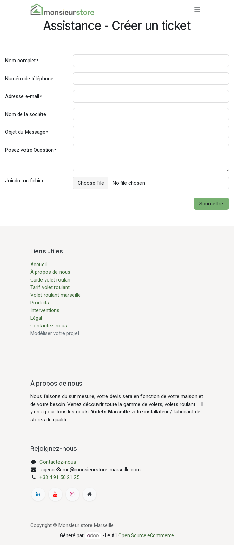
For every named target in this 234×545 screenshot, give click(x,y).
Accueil (38, 264)
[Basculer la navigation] (197, 9)
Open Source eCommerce (146, 535)
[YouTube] (55, 494)
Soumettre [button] (211, 204)
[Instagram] (72, 494)
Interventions (45, 310)
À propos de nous (50, 272)
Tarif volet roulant (50, 287)
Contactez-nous (48, 326)
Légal (36, 318)
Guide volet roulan (50, 280)
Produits (39, 303)
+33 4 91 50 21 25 (59, 477)
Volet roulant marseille (55, 295)
